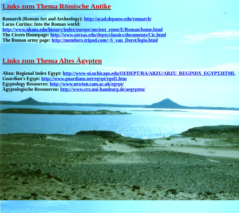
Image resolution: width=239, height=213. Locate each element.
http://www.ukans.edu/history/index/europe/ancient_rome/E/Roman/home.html (82, 29)
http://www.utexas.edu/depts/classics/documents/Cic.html (108, 34)
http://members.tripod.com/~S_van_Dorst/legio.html (105, 40)
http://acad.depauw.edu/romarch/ (118, 18)
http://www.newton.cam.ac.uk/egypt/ (87, 83)
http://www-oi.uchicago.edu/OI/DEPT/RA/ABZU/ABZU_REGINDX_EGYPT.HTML (149, 73)
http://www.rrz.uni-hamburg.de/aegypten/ (102, 89)
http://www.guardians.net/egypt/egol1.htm (84, 78)
